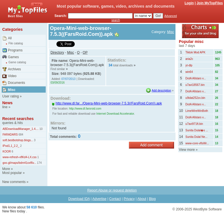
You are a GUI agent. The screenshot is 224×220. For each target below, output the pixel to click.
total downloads (123, 65)
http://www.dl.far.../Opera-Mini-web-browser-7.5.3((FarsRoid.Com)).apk (107, 103)
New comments (14, 182)
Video (12, 76)
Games (13, 57)
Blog (152, 199)
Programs (15, 50)
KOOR (7, 151)
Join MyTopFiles (210, 3)
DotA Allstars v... (195, 78)
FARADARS (10, 134)
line (5, 107)
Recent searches (18, 118)
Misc (12, 90)
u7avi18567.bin (195, 84)
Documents (16, 83)
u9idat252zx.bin (195, 97)
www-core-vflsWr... (197, 143)
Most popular (12, 173)
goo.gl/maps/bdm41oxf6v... (19, 162)
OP (85, 53)
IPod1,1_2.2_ (11, 145)
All (10, 38)
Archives (14, 69)
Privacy (129, 199)
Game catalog (17, 62)
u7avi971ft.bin (194, 123)
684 (20, 134)
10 (41, 128)
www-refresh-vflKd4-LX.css (20, 157)
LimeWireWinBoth (196, 110)
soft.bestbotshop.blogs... (18, 140)
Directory (57, 53)
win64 (189, 71)
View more (187, 150)
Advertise (99, 199)
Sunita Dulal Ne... (196, 136)
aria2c (189, 58)
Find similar (57, 69)
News (7, 103)
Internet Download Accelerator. (115, 113)
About (141, 199)
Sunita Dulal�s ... (196, 130)
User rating (10, 96)
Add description (161, 90)
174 (38, 162)
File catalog (15, 43)
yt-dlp (188, 65)
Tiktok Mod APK (195, 52)
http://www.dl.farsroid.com (85, 108)
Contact (115, 199)
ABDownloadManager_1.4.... (21, 128)
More (6, 169)
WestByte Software (207, 209)
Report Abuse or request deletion (112, 190)
